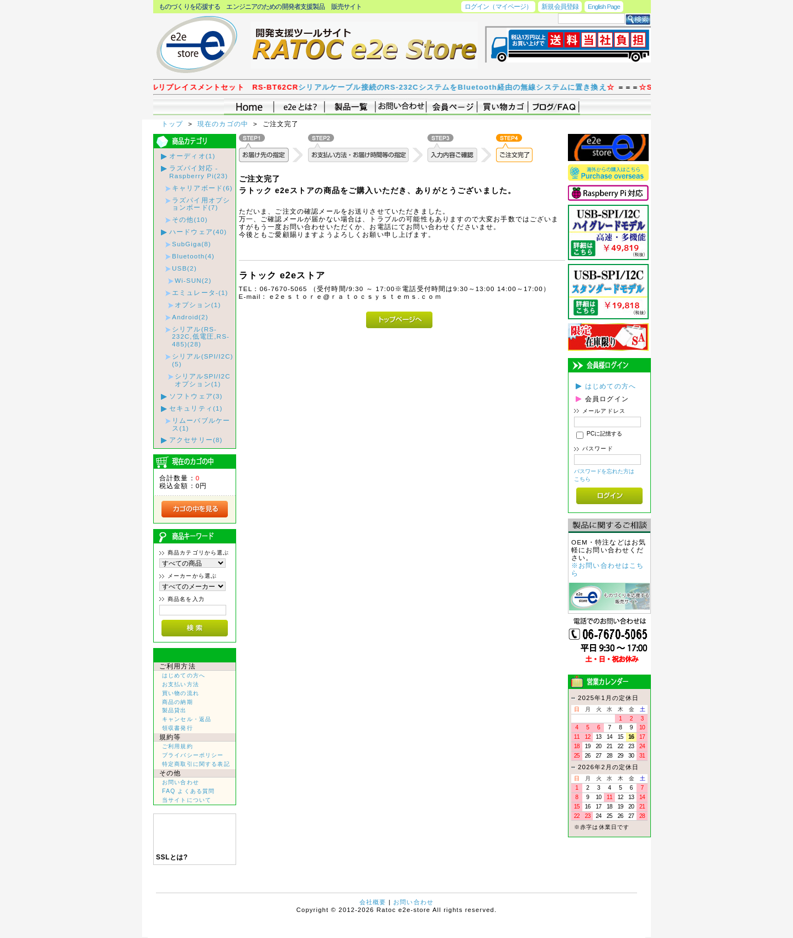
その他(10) (190, 219)
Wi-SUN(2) (193, 280)
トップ (173, 123)
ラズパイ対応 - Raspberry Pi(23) (198, 171)
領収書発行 (177, 728)
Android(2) (190, 316)
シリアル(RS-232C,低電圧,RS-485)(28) (200, 336)
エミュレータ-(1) (200, 292)
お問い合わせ (180, 782)
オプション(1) (198, 304)
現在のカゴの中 (224, 123)
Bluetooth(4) (193, 256)
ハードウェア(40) (198, 231)
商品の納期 (177, 702)
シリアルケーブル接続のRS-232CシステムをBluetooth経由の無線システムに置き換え (460, 87)
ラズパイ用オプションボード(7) (201, 203)
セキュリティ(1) (196, 408)
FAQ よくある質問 (188, 791)
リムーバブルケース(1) (201, 424)
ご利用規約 (177, 746)
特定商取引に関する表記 (196, 764)
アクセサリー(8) (196, 439)
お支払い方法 (180, 684)
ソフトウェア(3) (196, 396)
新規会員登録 (559, 6)
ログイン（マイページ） (498, 6)
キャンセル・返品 (186, 719)
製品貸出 (174, 710)
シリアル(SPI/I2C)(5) (202, 360)
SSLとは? (172, 857)
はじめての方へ (183, 675)
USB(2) (184, 268)
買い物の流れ (180, 693)
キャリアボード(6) (202, 187)
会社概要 (373, 902)
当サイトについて (186, 800)
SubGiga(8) (191, 243)
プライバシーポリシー (193, 755)
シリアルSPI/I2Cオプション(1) (203, 379)
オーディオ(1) (192, 155)
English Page (604, 6)
